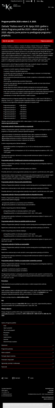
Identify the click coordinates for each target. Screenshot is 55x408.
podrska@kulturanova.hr (8, 314)
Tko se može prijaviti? (9, 330)
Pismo (40, 1)
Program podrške (11, 14)
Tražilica (46, 7)
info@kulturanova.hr (7, 394)
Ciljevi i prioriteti (8, 328)
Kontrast (29, 1)
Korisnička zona (49, 388)
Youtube (4, 398)
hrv (49, 7)
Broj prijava (6, 332)
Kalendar (6, 339)
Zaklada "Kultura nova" (11, 8)
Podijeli (6, 378)
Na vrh (31, 378)
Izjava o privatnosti (48, 399)
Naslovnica (4, 14)
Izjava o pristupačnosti (47, 397)
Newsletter (50, 392)
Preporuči (17, 378)
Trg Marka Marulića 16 (6, 388)
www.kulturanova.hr (7, 396)
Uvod (5, 325)
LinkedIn (2, 398)
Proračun (6, 335)
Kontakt (51, 390)
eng (52, 7)
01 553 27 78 (6, 392)
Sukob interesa (7, 337)
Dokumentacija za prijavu (10, 341)
